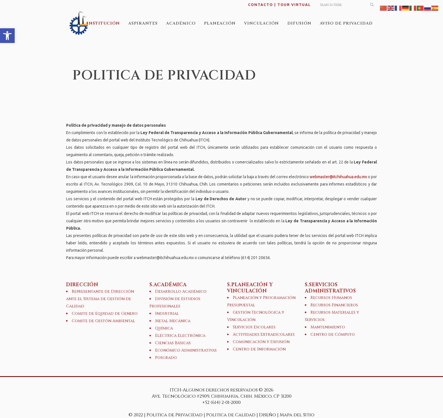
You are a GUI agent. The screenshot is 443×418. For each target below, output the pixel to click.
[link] (7, 35)
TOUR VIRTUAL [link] (294, 5)
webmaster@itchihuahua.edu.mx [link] (338, 176)
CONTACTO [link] (260, 5)
